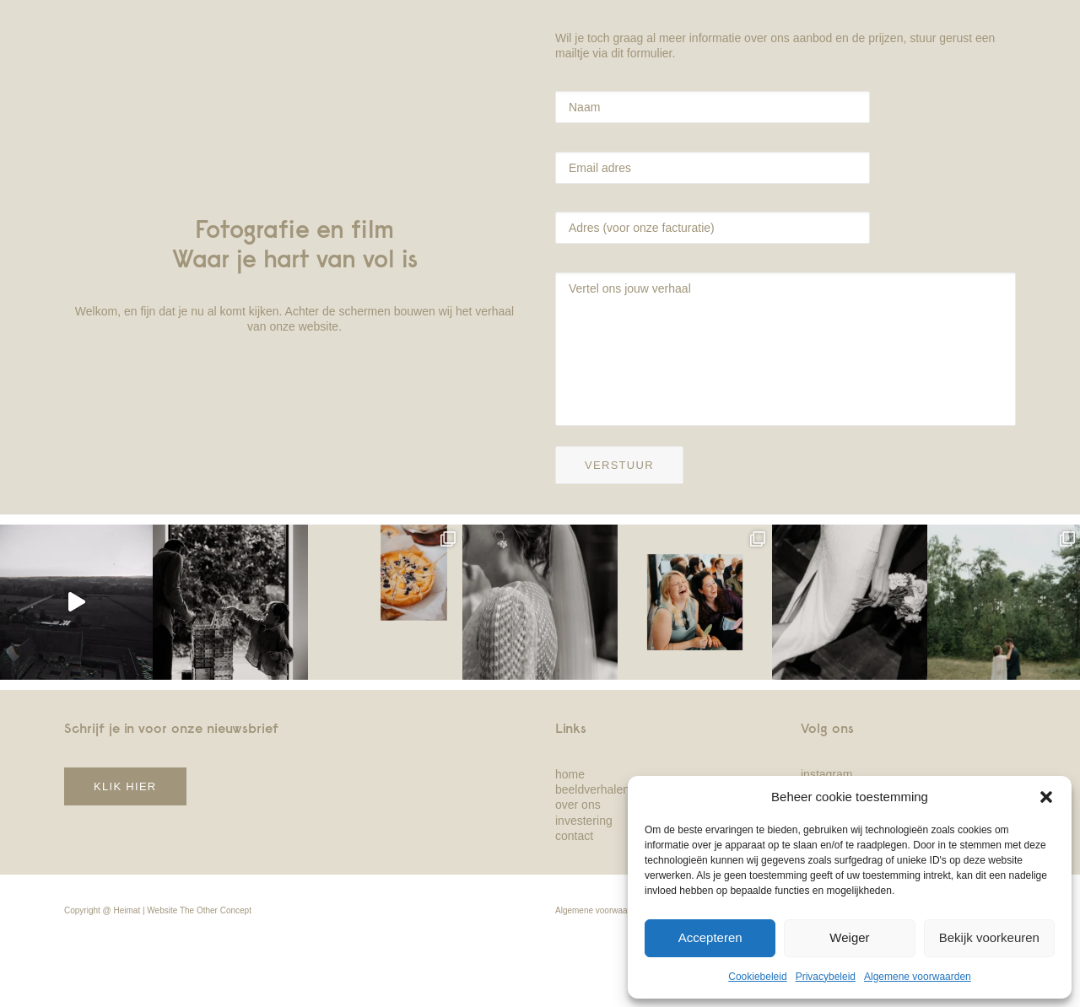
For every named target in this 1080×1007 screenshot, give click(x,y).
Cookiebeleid (757, 977)
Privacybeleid (826, 977)
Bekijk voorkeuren (989, 937)
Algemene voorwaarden (917, 977)
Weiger (849, 937)
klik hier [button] (125, 786)
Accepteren (710, 937)
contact (574, 836)
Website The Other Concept (199, 910)
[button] (1046, 797)
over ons (578, 804)
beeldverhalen (592, 789)
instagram (826, 774)
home (570, 774)
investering (584, 820)
